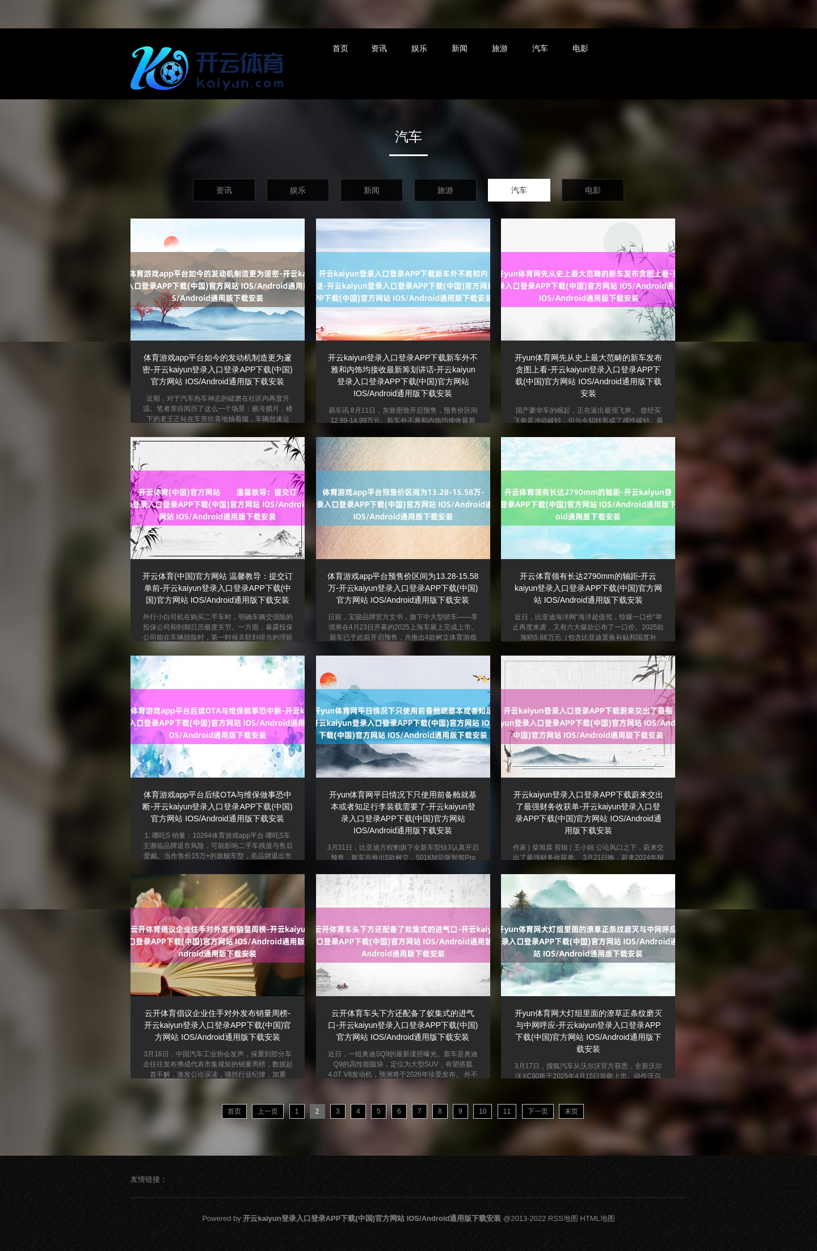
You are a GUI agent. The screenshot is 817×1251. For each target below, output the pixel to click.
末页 (571, 1111)
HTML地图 (597, 1218)
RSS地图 (563, 1218)
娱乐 (419, 48)
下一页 (538, 1111)
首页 (340, 48)
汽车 (540, 48)
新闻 (460, 48)
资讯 (379, 48)
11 (507, 1111)
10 (482, 1111)
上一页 (268, 1111)
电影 (580, 48)
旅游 (500, 48)
